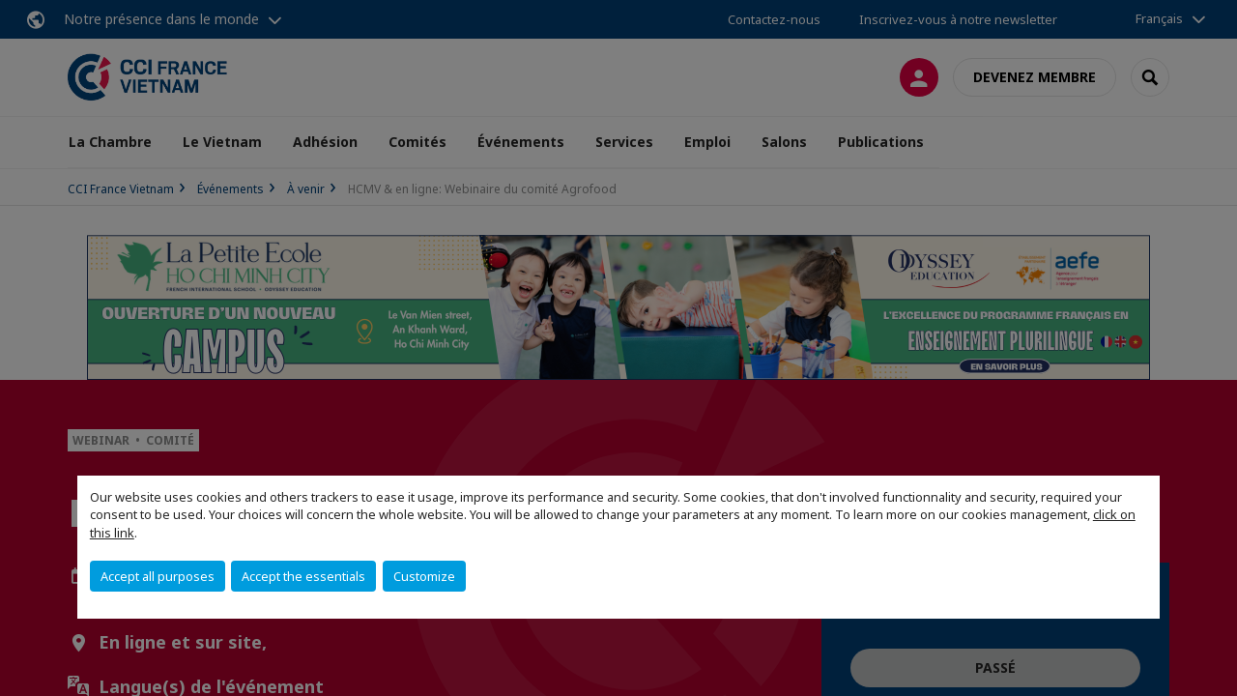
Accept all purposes (158, 576)
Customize (424, 576)
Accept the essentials (303, 576)
